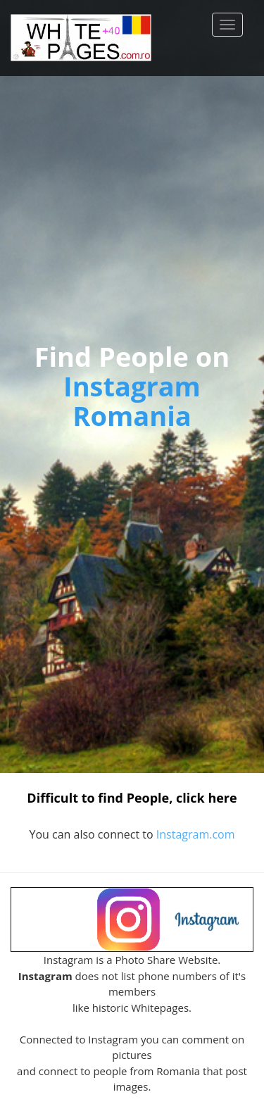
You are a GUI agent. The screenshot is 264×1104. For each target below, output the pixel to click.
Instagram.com (195, 834)
